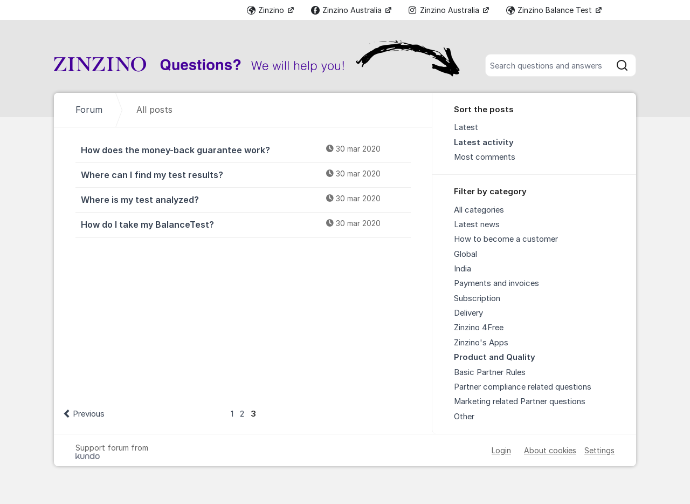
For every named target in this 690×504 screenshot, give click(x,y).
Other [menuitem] (464, 416)
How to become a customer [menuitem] (506, 239)
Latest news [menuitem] (477, 224)
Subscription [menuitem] (477, 298)
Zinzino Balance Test (550, 10)
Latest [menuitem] (466, 127)
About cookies (550, 450)
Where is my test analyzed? (246, 199)
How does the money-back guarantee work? (246, 149)
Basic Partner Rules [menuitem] (490, 372)
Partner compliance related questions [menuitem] (522, 387)
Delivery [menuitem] (468, 313)
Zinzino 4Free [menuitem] (478, 327)
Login (501, 450)
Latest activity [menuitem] (484, 142)
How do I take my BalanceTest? (246, 224)
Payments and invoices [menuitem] (496, 283)
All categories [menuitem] (479, 210)
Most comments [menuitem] (484, 157)
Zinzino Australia (347, 10)
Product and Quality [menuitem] (494, 357)
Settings (599, 450)
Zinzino (266, 10)
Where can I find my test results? (246, 174)
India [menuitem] (462, 269)
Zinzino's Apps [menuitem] (481, 343)
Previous (89, 414)
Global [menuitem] (465, 254)
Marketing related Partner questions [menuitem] (519, 401)
